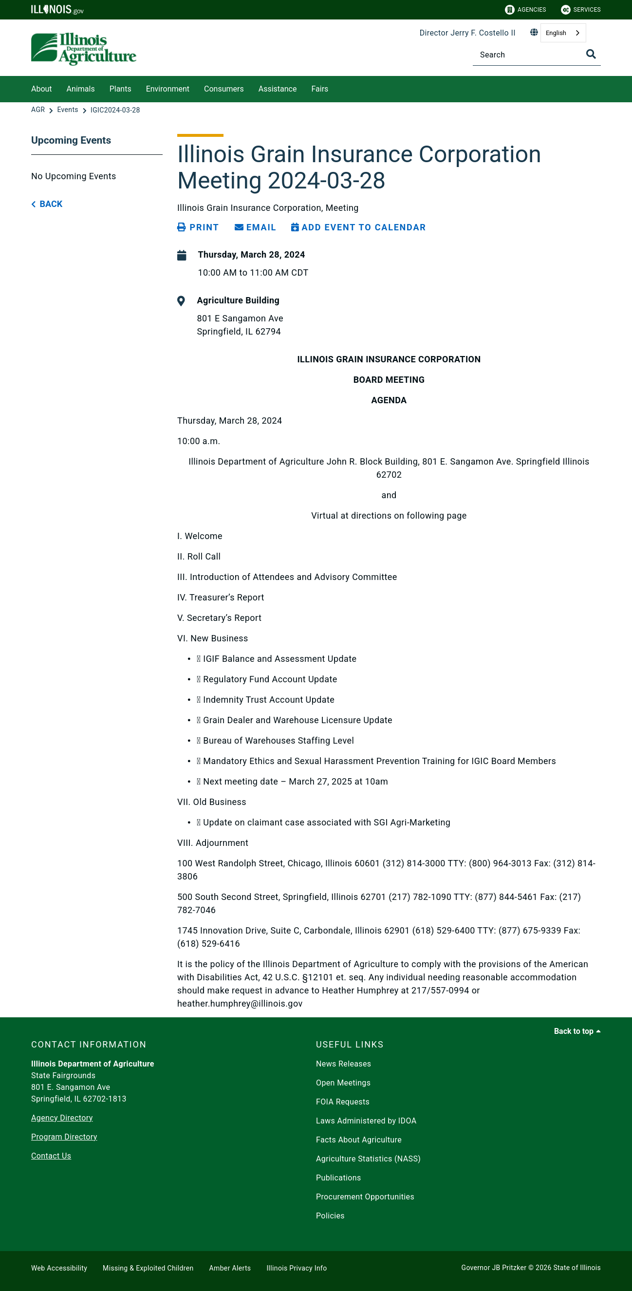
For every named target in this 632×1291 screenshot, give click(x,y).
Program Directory (64, 1136)
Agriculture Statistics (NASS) (368, 1158)
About (41, 89)
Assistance (278, 89)
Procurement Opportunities (365, 1196)
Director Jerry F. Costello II (468, 32)
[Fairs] (335, 87)
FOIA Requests (343, 1101)
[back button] (46, 204)
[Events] (68, 110)
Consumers (224, 89)
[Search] (537, 54)
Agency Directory (62, 1118)
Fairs (319, 89)
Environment (167, 89)
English (556, 33)
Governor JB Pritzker (494, 1268)
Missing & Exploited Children (148, 1268)
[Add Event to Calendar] (359, 227)
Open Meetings (343, 1082)
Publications (338, 1177)
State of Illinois (577, 1268)
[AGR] (39, 110)
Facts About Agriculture (359, 1139)
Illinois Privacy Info (296, 1268)
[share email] (256, 227)
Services (581, 10)
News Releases (344, 1063)
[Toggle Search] (591, 54)
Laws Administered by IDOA (366, 1120)
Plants (120, 89)
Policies (330, 1215)
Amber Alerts (230, 1268)
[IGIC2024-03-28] (115, 110)
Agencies (525, 10)
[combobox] (563, 32)
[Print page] (198, 227)
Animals (81, 89)
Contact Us (51, 1155)
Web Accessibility (59, 1268)
